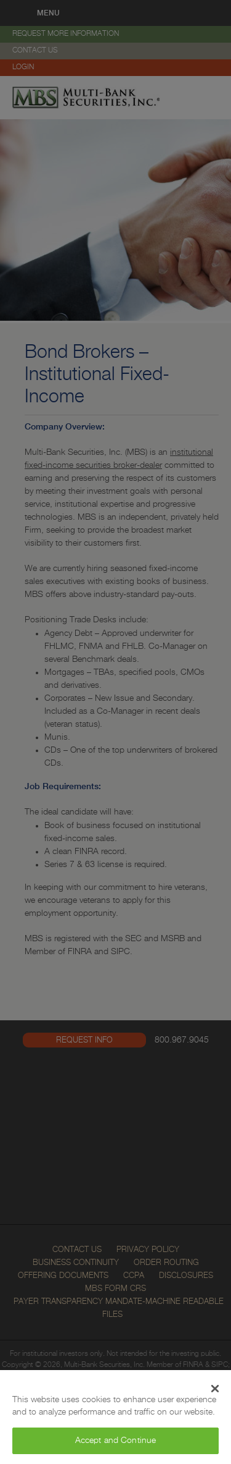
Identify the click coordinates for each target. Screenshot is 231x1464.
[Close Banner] (215, 1388)
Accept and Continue (115, 1440)
